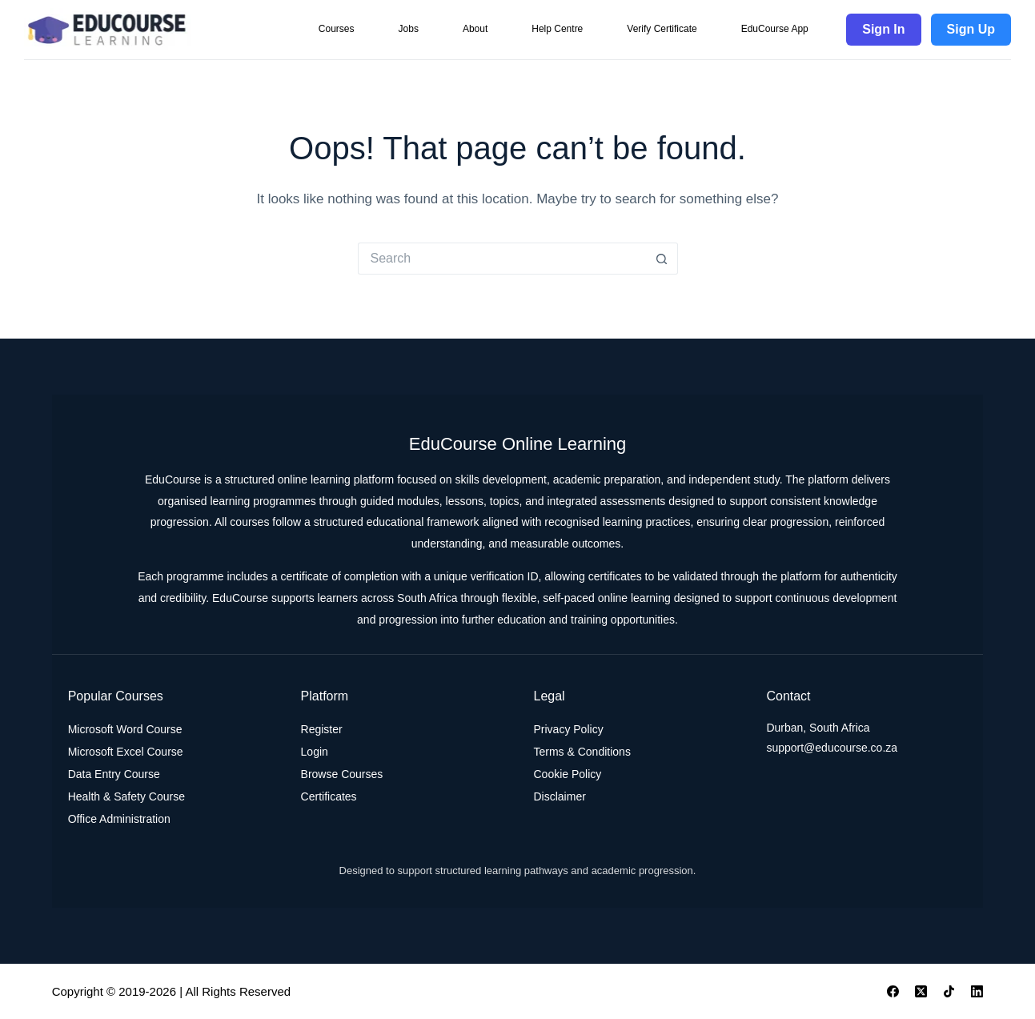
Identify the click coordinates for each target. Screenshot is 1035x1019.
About (475, 28)
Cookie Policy (568, 774)
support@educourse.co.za (831, 747)
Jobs (409, 28)
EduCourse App (774, 28)
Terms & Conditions (582, 751)
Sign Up (971, 29)
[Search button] (662, 259)
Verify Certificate (661, 28)
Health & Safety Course (126, 796)
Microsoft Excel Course (125, 751)
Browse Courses (342, 774)
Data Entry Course (114, 774)
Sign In (883, 29)
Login (314, 751)
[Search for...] (502, 259)
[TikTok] (949, 991)
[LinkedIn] (977, 991)
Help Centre (557, 28)
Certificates (329, 796)
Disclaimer (560, 796)
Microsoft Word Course (125, 729)
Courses (337, 28)
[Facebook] (893, 991)
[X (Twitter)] (921, 991)
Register (322, 729)
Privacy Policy (569, 729)
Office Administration (119, 818)
